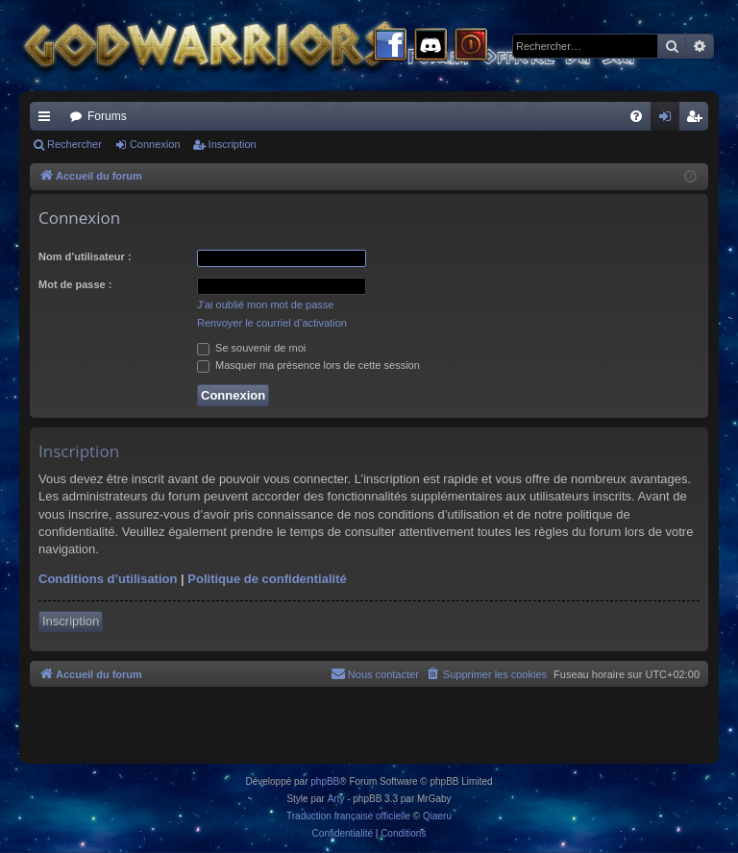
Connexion (155, 144)
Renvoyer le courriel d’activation (272, 323)
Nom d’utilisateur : (85, 256)
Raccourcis (48, 120)
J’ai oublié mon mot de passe (265, 304)
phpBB (324, 781)
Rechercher (74, 144)
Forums (107, 116)
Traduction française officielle (348, 816)
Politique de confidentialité (266, 579)
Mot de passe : (74, 284)
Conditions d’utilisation (107, 579)
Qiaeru (437, 816)
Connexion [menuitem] (669, 120)
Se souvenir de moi (251, 347)
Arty (336, 798)
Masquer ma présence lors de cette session (308, 365)
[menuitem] (636, 116)
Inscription (233, 144)
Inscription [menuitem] (698, 120)
